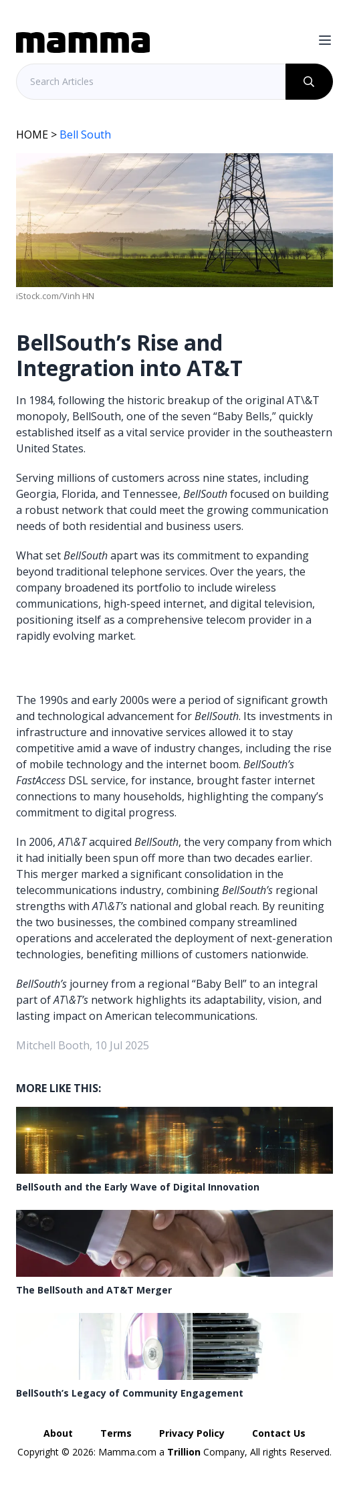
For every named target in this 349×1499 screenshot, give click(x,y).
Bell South (85, 134)
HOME (32, 134)
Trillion (184, 1451)
